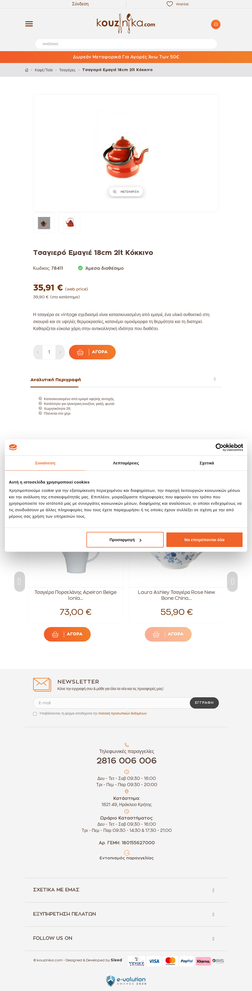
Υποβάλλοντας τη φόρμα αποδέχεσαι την (93, 713)
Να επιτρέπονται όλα (204, 539)
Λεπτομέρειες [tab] (126, 462)
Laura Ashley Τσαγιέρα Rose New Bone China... (176, 595)
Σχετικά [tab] (207, 462)
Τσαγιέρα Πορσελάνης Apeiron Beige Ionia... (75, 595)
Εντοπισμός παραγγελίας (127, 858)
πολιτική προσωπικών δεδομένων (123, 713)
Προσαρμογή (125, 539)
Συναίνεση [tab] (45, 462)
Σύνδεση (80, 4)
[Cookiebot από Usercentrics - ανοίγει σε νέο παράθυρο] (219, 447)
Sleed (116, 960)
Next (232, 582)
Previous (19, 582)
